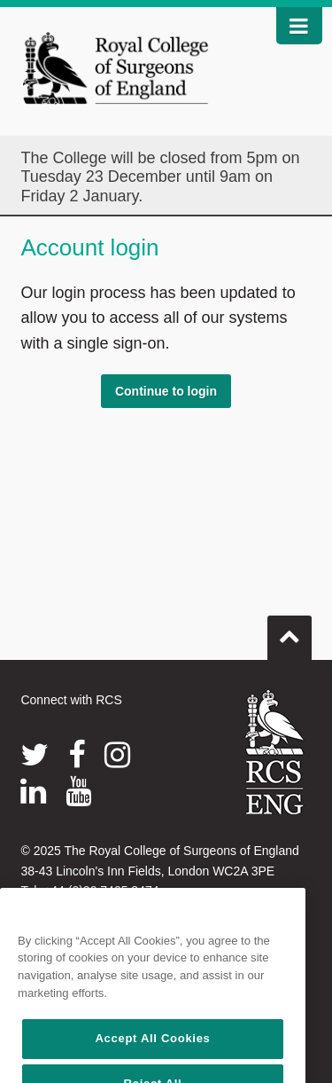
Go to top (289, 631)
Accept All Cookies (152, 1053)
